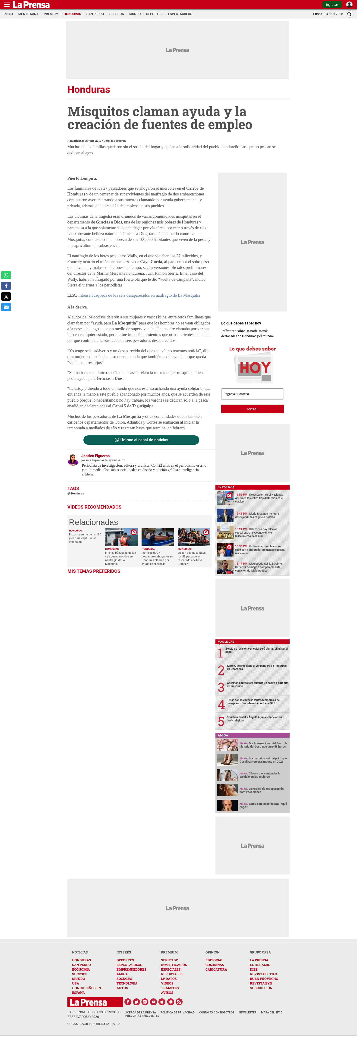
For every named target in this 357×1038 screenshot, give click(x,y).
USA (75, 983)
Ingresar (332, 4)
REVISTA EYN (261, 983)
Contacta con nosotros (216, 1012)
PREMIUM (169, 952)
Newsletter (247, 1012)
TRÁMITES (170, 988)
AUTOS (122, 988)
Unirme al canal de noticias (144, 440)
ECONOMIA (81, 969)
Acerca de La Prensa (140, 1012)
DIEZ (253, 969)
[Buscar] (350, 14)
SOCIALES (124, 978)
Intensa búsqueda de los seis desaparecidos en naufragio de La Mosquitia (139, 295)
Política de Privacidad (178, 1012)
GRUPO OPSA (260, 952)
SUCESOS (79, 974)
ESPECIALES (171, 969)
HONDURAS (81, 960)
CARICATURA (216, 969)
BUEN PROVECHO (264, 978)
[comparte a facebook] (6, 286)
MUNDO (78, 978)
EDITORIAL (214, 960)
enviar (252, 409)
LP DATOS (169, 978)
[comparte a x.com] (6, 296)
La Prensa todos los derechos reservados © (93, 1014)
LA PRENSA (259, 960)
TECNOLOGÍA (127, 983)
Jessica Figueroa (115, 140)
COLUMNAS (214, 965)
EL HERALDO (260, 965)
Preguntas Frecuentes (142, 1015)
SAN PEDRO (81, 965)
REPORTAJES (172, 974)
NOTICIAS (80, 952)
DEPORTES (125, 960)
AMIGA (122, 974)
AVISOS (167, 992)
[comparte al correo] (6, 307)
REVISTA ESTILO (263, 974)
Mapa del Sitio (271, 1012)
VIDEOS (167, 983)
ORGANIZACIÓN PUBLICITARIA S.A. (94, 1024)
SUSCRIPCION (261, 988)
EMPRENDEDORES (131, 969)
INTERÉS (124, 952)
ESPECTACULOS (129, 965)
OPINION (212, 952)
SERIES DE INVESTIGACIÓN (174, 962)
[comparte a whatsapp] (6, 275)
